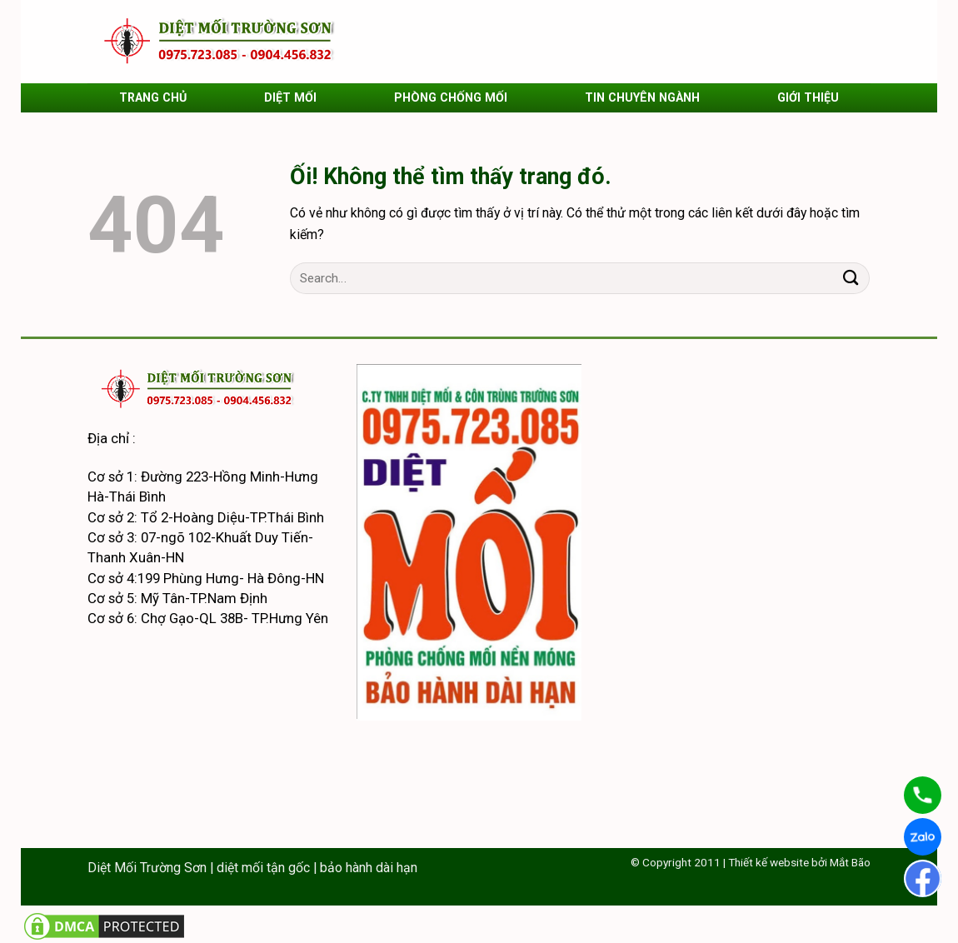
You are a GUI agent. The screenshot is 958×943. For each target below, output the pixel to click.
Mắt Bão (850, 862)
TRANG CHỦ (153, 97)
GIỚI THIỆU (808, 97)
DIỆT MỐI (290, 97)
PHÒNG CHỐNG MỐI (450, 97)
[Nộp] (851, 278)
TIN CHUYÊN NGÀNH (642, 97)
